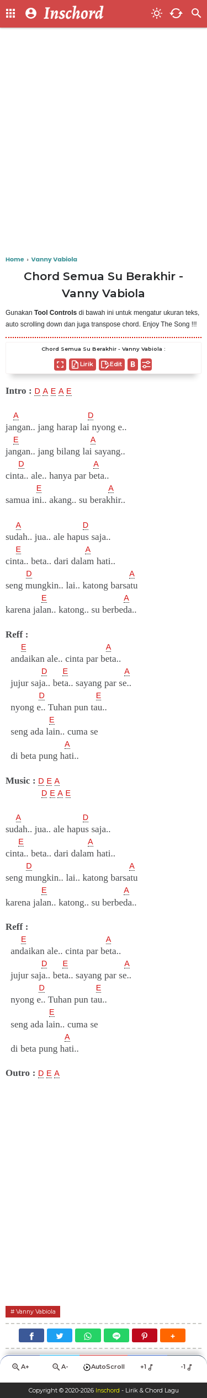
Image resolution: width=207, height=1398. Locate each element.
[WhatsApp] (87, 1337)
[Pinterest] (144, 1337)
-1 (187, 1369)
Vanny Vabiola (39, 1312)
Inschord (107, 1390)
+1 (147, 1369)
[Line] (116, 1337)
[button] (172, 1337)
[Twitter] (59, 1337)
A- (59, 1370)
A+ (19, 1370)
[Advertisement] (103, 142)
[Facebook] (31, 1337)
